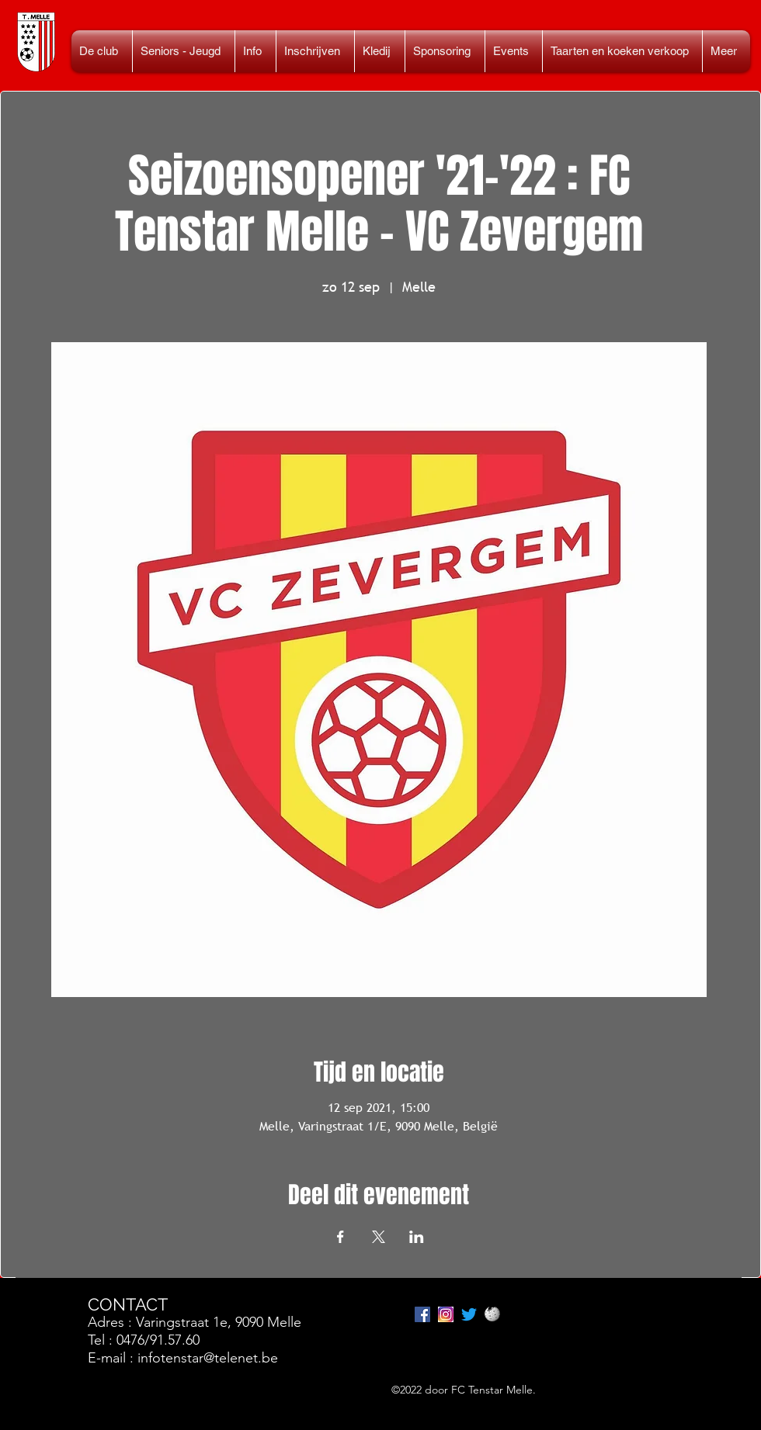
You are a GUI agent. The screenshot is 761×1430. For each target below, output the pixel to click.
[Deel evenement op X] (378, 1237)
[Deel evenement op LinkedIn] (416, 1237)
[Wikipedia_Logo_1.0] (492, 1314)
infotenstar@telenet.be (207, 1357)
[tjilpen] (469, 1314)
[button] (184, 51)
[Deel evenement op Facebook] (340, 1237)
